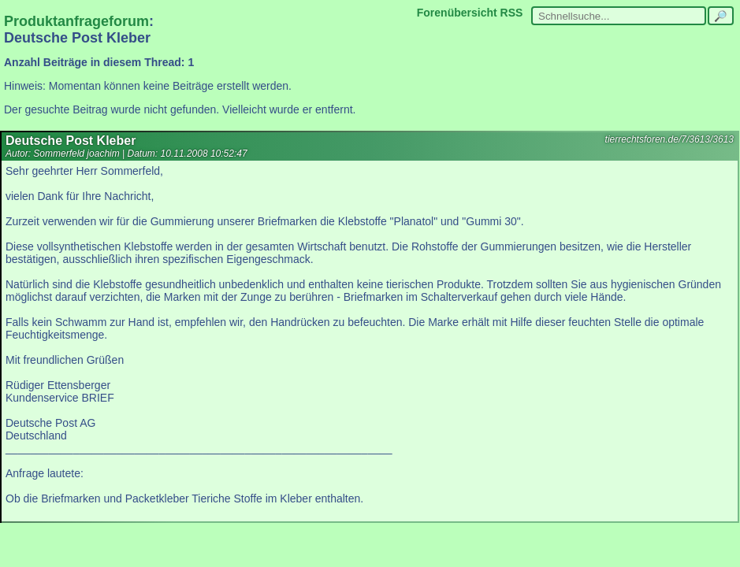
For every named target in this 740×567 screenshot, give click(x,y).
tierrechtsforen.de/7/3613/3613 (669, 139)
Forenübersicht (457, 12)
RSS (511, 12)
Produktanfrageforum (76, 21)
